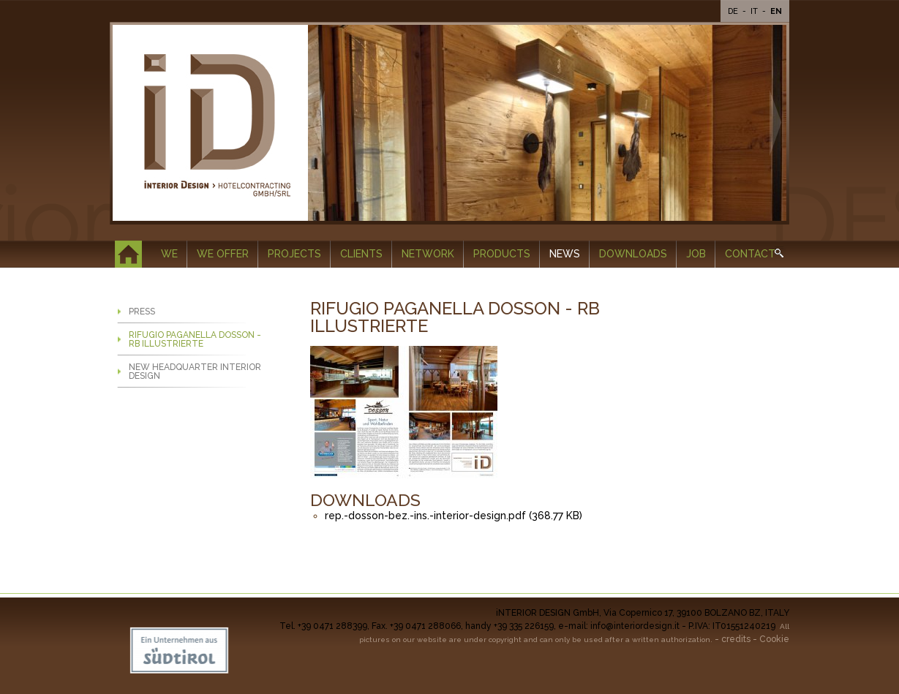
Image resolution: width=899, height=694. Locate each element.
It (755, 11)
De (734, 11)
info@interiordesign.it (635, 626)
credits (736, 639)
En (776, 11)
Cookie (774, 639)
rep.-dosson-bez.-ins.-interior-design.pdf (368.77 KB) (453, 515)
